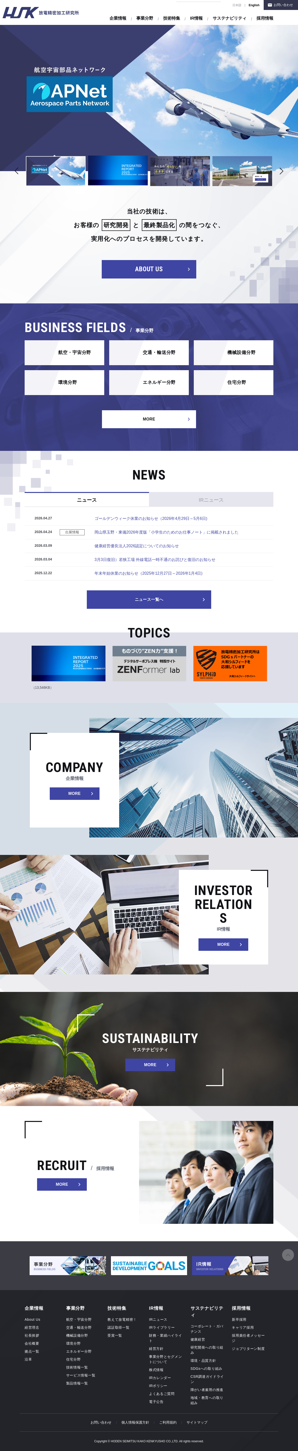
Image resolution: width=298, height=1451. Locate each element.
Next (281, 171)
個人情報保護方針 (135, 1422)
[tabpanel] (149, 98)
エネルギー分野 (159, 382)
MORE (149, 419)
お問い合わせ (283, 5)
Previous (17, 171)
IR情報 (196, 18)
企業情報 (117, 18)
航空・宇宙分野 (74, 352)
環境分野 (67, 382)
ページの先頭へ (288, 1255)
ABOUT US (149, 269)
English (254, 5)
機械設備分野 (241, 352)
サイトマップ (197, 1422)
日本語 (236, 5)
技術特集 (171, 18)
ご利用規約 (168, 1422)
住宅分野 (236, 382)
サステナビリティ (230, 18)
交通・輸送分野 (159, 352)
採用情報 (264, 18)
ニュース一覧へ (149, 599)
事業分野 (144, 18)
